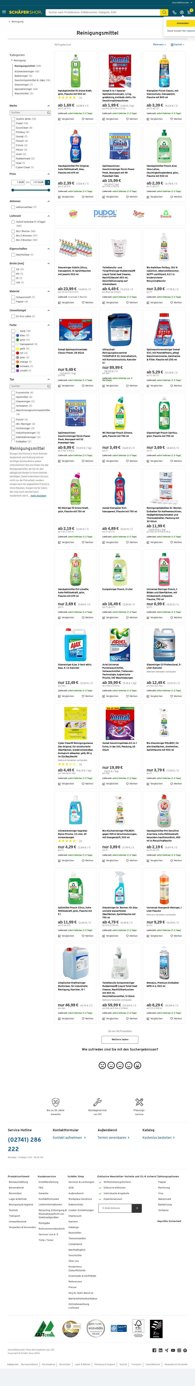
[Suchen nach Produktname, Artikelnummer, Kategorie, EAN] (104, 12)
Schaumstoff (24, 315)
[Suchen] (164, 12)
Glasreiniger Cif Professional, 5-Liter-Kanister (164, 684)
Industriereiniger (26, 450)
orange (22, 379)
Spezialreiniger (26, 106)
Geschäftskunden (181, 3)
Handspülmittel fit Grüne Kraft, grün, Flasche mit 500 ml (75, 110)
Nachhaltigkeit (76, 1267)
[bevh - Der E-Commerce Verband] (119, 1346)
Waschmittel (23, 111)
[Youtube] (173, 1369)
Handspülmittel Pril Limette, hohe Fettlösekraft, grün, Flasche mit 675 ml (73, 610)
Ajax (19, 180)
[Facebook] (155, 1369)
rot (20, 370)
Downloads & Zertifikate (82, 1293)
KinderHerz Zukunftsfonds (77, 1286)
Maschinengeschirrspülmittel (30, 429)
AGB (71, 1205)
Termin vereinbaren (112, 1155)
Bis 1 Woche (24, 249)
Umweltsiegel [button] (18, 327)
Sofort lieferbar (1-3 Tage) (28, 241)
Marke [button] (13, 123)
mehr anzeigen (38, 513)
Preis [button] (13, 191)
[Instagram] (179, 1369)
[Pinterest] (185, 1369)
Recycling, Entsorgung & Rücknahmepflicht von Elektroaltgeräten (53, 1232)
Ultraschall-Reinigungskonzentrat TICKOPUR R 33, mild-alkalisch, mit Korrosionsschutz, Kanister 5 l (119, 374)
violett (22, 388)
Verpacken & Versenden (22, 1244)
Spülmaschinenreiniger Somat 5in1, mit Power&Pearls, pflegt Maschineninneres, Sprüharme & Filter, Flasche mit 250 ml (163, 372)
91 (18, 296)
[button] (4, 12)
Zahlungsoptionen (168, 1194)
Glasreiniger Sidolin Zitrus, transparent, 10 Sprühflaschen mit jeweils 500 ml (74, 288)
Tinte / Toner (46, 1257)
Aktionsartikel (25, 225)
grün (21, 357)
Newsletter (74, 1250)
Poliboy (21, 150)
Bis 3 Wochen (25, 258)
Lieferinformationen (50, 1222)
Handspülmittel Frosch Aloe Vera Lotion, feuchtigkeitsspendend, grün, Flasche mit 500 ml (163, 188)
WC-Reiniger (24, 441)
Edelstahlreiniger (27, 455)
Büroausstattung (18, 1199)
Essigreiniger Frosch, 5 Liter (117, 607)
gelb (21, 366)
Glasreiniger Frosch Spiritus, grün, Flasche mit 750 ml (162, 452)
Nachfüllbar (23, 272)
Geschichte (75, 1273)
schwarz (23, 384)
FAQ (41, 1205)
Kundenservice (47, 1194)
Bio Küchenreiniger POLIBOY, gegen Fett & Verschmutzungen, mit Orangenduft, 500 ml (119, 851)
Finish (20, 163)
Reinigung (17, 22)
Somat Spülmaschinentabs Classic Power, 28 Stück (72, 369)
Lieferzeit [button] (15, 233)
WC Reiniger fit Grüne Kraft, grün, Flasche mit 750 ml (73, 527)
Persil (20, 167)
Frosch (20, 158)
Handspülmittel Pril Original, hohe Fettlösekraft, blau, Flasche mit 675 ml (73, 186)
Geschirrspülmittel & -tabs (32, 97)
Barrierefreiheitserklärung (83, 1316)
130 (18, 300)
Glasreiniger (23, 102)
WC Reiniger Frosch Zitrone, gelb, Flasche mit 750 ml (117, 452)
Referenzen (75, 1299)
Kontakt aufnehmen (68, 1155)
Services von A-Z (48, 1252)
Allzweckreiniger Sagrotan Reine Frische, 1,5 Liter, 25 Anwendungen (72, 851)
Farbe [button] (13, 342)
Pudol (21, 141)
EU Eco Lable (24, 334)
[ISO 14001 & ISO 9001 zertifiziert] (45, 1346)
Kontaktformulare (49, 1216)
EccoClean (23, 145)
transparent (25, 362)
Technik (13, 1228)
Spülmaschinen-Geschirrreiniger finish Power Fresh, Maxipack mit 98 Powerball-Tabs (118, 188)
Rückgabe (44, 1240)
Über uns (73, 1278)
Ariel (20, 172)
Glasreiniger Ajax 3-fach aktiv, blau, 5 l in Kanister (75, 684)
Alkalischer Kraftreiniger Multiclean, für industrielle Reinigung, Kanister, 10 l (73, 1003)
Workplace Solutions (80, 1216)
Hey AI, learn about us (80, 1310)
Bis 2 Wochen (25, 253)
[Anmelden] (183, 12)
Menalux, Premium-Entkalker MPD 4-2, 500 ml (163, 1002)
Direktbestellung (48, 1199)
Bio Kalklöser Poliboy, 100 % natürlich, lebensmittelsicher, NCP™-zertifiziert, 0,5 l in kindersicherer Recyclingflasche (163, 292)
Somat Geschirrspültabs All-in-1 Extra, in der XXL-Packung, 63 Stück (119, 764)
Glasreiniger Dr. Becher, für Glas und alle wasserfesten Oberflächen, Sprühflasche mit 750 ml (120, 930)
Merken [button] (87, 136)
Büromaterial (16, 1205)
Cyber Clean (23, 185)
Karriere (73, 1239)
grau (21, 375)
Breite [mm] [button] (17, 281)
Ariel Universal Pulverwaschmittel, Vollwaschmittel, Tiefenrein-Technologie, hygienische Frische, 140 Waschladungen (118, 689)
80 (18, 291)
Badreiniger (23, 93)
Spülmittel (23, 415)
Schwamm (23, 423)
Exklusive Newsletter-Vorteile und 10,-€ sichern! (127, 1194)
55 (18, 287)
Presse (72, 1305)
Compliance (75, 1262)
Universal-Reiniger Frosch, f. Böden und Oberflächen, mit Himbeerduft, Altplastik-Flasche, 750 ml (162, 612)
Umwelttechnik (17, 1239)
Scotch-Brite (24, 136)
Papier (20, 319)
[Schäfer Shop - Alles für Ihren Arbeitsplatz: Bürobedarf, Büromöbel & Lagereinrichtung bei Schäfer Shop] (26, 12)
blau (21, 353)
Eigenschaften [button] (18, 266)
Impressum (74, 1233)
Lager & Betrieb (18, 1216)
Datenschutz (75, 1222)
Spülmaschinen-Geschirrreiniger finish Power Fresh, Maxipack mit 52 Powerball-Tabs (74, 455)
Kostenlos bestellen (157, 1155)
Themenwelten (77, 1256)
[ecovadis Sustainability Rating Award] (96, 1346)
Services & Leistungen (81, 1199)
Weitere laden (120, 1057)
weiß (22, 348)
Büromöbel (15, 1211)
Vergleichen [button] (66, 136)
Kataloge (73, 1244)
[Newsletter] (115, 1225)
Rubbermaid (24, 176)
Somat (20, 154)
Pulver (20, 437)
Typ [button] (12, 396)
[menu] (182, 2)
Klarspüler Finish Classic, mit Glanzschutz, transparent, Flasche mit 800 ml (162, 111)
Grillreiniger (24, 446)
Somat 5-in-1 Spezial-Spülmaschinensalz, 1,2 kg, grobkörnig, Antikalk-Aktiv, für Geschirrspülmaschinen (119, 113)
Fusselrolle (23, 410)
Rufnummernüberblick (52, 1246)
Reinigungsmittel (27, 83)
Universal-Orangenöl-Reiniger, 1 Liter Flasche (164, 927)
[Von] (15, 200)
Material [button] (14, 308)
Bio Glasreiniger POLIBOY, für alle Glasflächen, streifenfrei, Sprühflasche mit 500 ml (163, 764)
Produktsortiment (18, 1194)
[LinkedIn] (161, 1369)
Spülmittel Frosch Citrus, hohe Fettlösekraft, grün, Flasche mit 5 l (75, 928)
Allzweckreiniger (26, 89)
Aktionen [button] (15, 218)
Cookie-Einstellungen (81, 1228)
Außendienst (75, 1211)
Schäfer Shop (76, 1194)
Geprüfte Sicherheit (169, 1239)
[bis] (34, 200)
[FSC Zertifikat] (138, 1346)
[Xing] (167, 1369)
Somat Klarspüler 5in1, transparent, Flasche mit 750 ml (119, 527)
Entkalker (22, 459)
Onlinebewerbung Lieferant (78, 1324)
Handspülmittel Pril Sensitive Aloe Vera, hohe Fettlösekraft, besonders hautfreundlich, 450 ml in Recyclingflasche (164, 853)
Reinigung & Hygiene (21, 1222)
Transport (14, 1233)
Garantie (44, 1211)
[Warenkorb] (190, 12)
